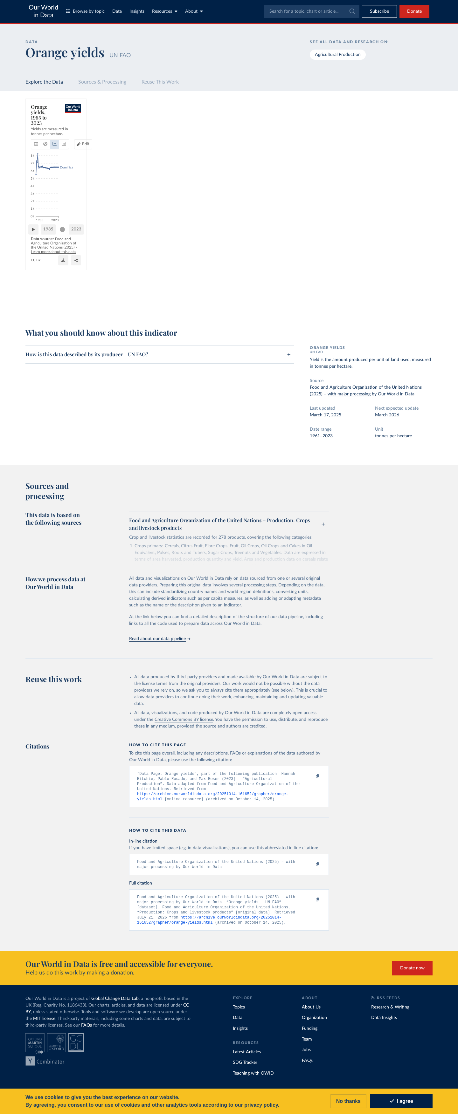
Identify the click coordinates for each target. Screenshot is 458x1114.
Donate (414, 11)
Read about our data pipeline (159, 639)
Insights (136, 11)
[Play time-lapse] (52, 288)
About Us (311, 1011)
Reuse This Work (160, 82)
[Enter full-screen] (320, 304)
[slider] (97, 288)
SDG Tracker (245, 1067)
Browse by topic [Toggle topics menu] (85, 11)
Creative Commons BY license (184, 719)
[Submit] (351, 11)
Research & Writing (390, 1011)
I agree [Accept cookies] (401, 1101)
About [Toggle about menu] (194, 11)
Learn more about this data (200, 301)
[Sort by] (375, 134)
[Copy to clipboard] (311, 776)
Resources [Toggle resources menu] (164, 11)
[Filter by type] (381, 174)
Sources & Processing (102, 82)
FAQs (86, 1030)
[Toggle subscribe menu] (379, 11)
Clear (420, 147)
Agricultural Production (338, 54)
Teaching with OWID (253, 1078)
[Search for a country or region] (381, 119)
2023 (318, 288)
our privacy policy (256, 1105)
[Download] (295, 304)
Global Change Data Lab (115, 1003)
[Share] (307, 304)
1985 (83, 288)
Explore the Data (44, 82)
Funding (309, 1033)
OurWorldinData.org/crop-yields (58, 307)
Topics (239, 1011)
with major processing (349, 394)
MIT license (44, 1023)
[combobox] (311, 11)
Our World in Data (43, 11)
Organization (314, 1022)
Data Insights (384, 1022)
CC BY (93, 307)
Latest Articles (247, 1056)
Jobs (306, 1054)
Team (307, 1044)
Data (117, 11)
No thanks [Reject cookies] (348, 1101)
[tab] (44, 131)
